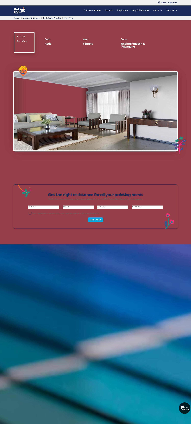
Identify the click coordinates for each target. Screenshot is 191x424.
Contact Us (171, 10)
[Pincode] (147, 207)
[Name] (43, 207)
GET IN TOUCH (96, 219)
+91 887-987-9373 (167, 2)
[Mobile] (112, 207)
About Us (157, 10)
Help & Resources (140, 10)
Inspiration (122, 10)
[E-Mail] (78, 207)
